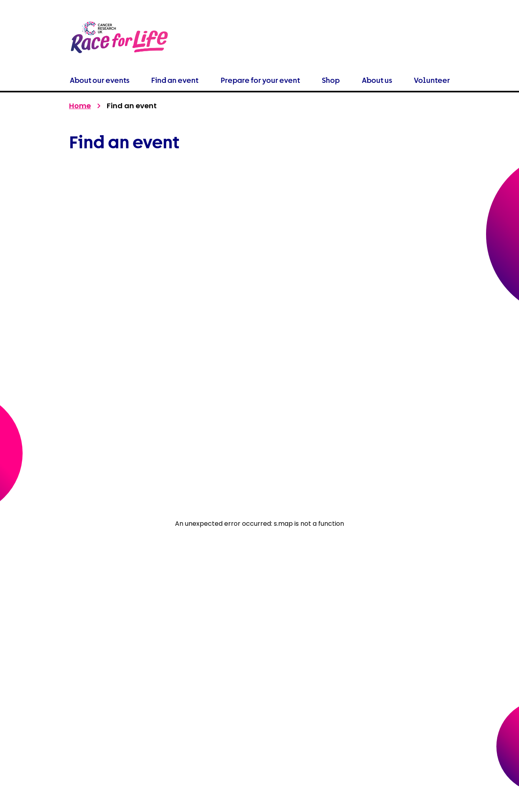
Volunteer (432, 80)
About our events (99, 80)
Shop (331, 80)
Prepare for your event (260, 80)
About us (377, 80)
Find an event (174, 80)
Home (80, 106)
